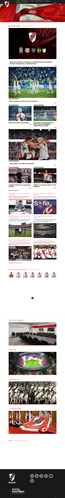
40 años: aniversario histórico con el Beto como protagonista (19, 217)
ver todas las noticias (28, 26)
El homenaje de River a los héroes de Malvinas (43, 217)
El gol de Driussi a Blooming (19, 122)
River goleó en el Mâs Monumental (22, 163)
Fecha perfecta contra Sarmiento (42, 240)
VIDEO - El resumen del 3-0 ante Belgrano (45, 185)
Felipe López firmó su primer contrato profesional (19, 194)
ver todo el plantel (34, 269)
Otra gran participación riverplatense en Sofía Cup (44, 194)
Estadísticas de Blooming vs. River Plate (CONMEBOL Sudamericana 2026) (44, 124)
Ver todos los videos (21, 440)
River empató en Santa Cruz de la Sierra (24, 101)
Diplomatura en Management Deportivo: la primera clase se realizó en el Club (20, 240)
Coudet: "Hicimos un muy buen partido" (19, 185)
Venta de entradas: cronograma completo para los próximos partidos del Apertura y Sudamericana (31, 62)
